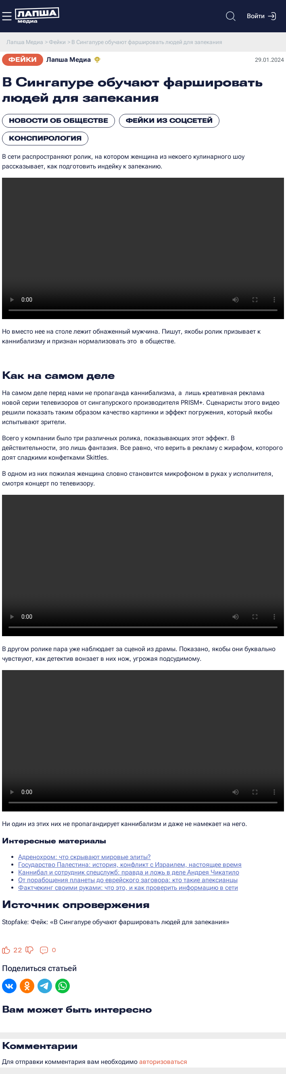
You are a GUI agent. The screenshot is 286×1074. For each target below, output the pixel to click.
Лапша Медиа (68, 59)
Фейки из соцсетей (169, 120)
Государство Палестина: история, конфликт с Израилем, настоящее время (130, 864)
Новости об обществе (58, 120)
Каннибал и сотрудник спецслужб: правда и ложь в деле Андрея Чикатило (128, 872)
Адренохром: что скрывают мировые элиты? (84, 857)
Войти (261, 16)
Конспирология (45, 138)
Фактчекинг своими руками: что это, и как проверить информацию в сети (128, 887)
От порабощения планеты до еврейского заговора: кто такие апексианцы (128, 880)
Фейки (22, 59)
